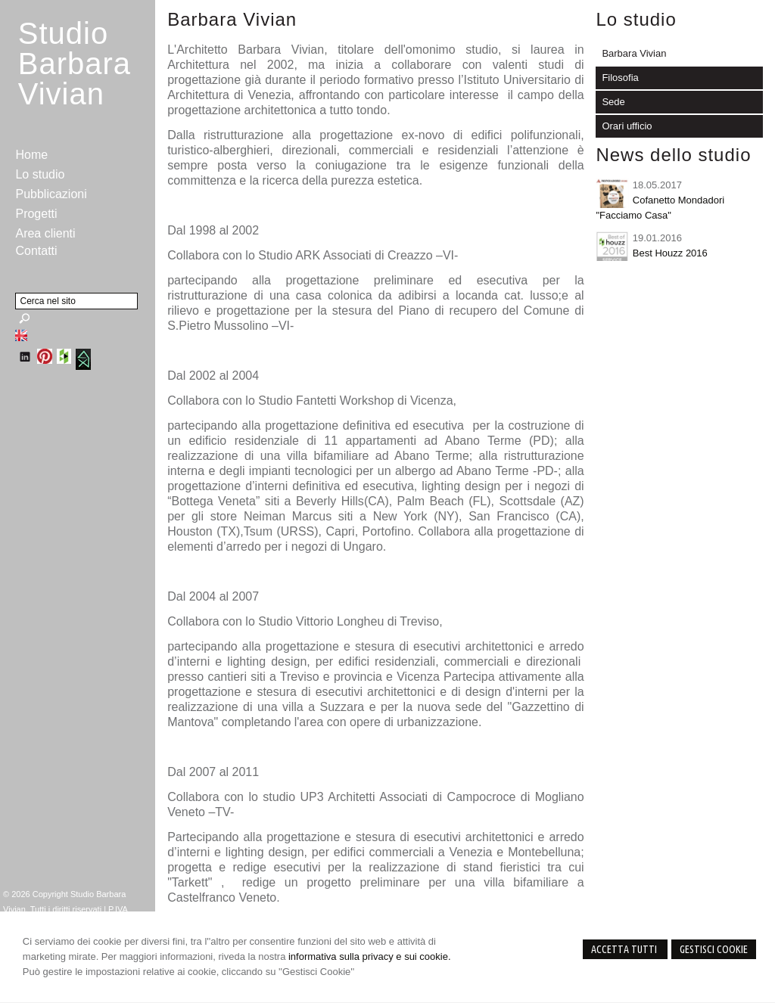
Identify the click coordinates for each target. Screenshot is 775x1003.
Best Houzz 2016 (670, 253)
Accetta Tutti (625, 949)
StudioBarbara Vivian (74, 63)
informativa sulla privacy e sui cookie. (369, 956)
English (21, 335)
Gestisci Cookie (714, 949)
